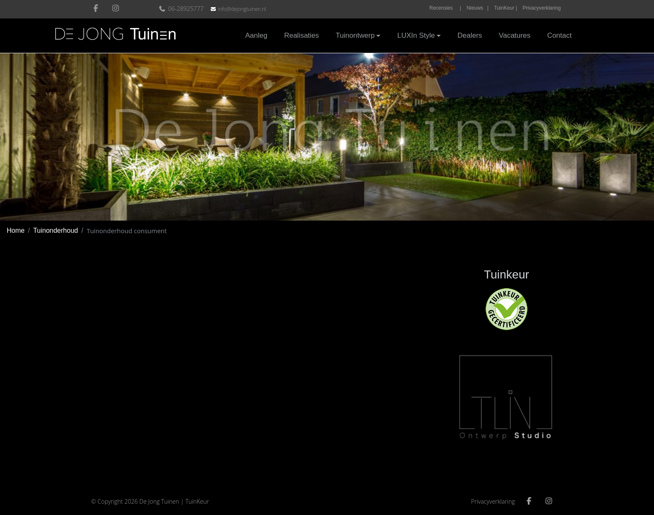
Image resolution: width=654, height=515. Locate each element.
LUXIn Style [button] (416, 35)
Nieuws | (478, 8)
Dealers (470, 35)
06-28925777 (182, 9)
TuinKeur (197, 501)
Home (16, 230)
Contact (559, 35)
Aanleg (256, 35)
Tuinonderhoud (55, 230)
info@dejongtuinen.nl (242, 9)
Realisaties (301, 35)
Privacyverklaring (541, 8)
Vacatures (514, 35)
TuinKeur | (505, 8)
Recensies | (445, 8)
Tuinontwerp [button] (355, 35)
